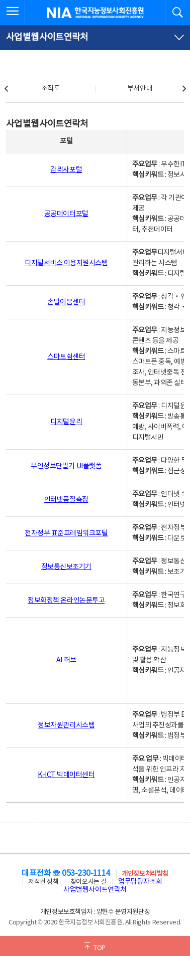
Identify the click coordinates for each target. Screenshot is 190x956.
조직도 (50, 88)
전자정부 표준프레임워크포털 (66, 533)
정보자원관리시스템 (66, 725)
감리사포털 (66, 170)
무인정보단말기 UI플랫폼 (66, 466)
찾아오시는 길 (88, 882)
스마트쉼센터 (66, 357)
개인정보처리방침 (145, 874)
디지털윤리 (66, 422)
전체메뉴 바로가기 (0, 0)
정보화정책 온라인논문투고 (66, 601)
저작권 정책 (43, 882)
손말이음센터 (66, 302)
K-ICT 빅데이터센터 (66, 775)
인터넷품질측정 (66, 500)
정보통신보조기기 (66, 567)
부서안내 (139, 88)
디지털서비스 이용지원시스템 (66, 263)
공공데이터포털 (66, 214)
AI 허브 (66, 660)
